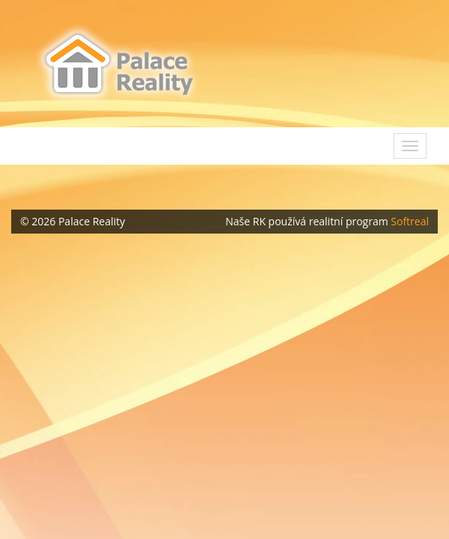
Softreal (410, 221)
